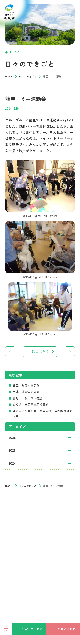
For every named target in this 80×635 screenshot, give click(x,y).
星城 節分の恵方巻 (26, 392)
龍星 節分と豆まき (26, 385)
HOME (8, 76)
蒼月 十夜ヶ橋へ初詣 (27, 398)
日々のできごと (27, 76)
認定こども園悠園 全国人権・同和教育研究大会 (42, 413)
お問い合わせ (67, 629)
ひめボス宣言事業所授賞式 (30, 404)
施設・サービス (32, 629)
